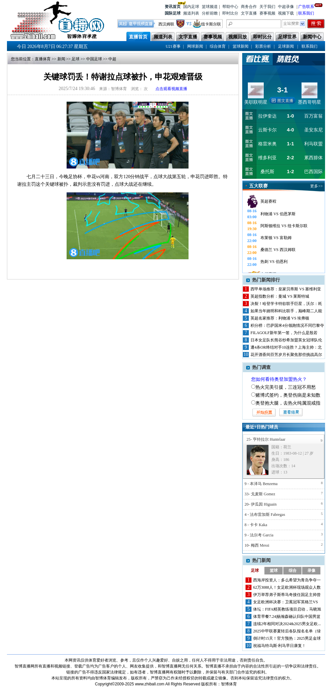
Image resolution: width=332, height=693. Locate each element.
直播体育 (43, 59)
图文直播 (285, 100)
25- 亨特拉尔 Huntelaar (266, 439)
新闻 (61, 59)
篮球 (274, 570)
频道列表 (191, 13)
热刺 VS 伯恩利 (273, 261)
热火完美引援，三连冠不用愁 (285, 387)
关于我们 (267, 6)
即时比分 (230, 13)
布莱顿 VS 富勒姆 (275, 237)
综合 (293, 570)
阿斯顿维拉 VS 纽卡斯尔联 (283, 225)
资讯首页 (173, 6)
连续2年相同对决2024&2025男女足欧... (287, 623)
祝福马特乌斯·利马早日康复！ (279, 645)
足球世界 (287, 36)
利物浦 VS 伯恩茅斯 (277, 214)
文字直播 (249, 13)
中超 (112, 59)
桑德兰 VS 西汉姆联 (277, 249)
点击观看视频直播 (171, 88)
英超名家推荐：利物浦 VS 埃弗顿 (279, 318)
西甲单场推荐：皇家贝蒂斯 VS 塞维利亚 (285, 289)
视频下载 (286, 13)
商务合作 (249, 6)
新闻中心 (312, 36)
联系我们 (306, 13)
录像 (311, 570)
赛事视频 (267, 13)
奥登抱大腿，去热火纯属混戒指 (287, 403)
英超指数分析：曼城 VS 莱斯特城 (279, 296)
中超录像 (286, 6)
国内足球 (191, 6)
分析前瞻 (210, 13)
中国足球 (94, 59)
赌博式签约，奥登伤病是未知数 (287, 395)
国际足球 (173, 13)
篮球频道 (210, 6)
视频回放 (237, 36)
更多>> (316, 186)
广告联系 (306, 6)
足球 (76, 59)
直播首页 (138, 36)
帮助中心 (230, 6)
